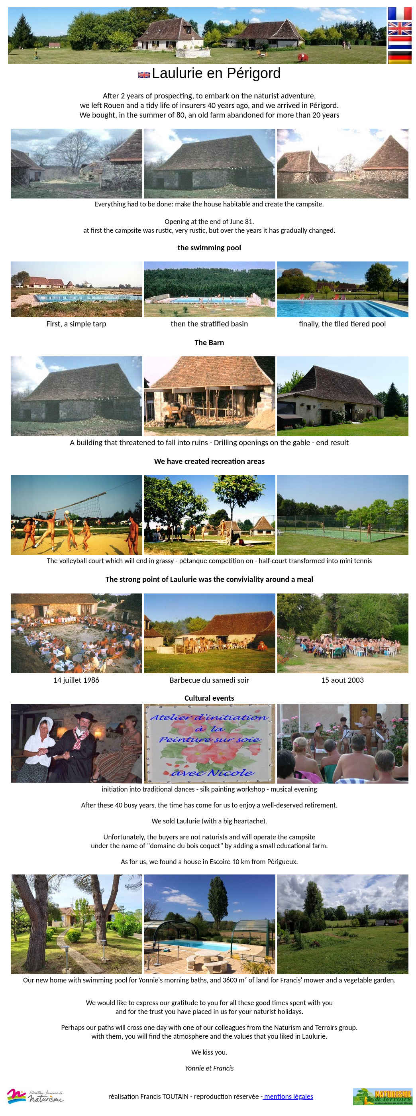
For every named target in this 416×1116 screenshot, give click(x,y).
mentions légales (288, 1096)
